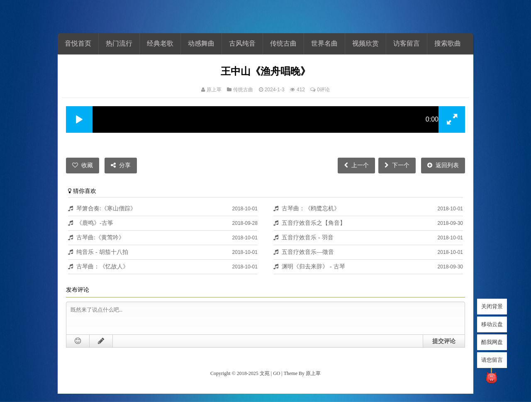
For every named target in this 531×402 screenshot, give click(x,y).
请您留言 (492, 360)
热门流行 (119, 43)
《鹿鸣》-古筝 (94, 223)
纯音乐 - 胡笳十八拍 (102, 252)
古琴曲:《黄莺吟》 (100, 237)
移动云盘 (492, 324)
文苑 (265, 373)
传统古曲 (283, 43)
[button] (79, 119)
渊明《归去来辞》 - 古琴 (313, 266)
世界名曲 (324, 43)
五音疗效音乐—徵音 (308, 252)
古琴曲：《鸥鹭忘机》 (311, 208)
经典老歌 (160, 43)
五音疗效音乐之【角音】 (314, 223)
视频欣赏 (365, 43)
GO (276, 373)
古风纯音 (242, 43)
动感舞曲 (201, 43)
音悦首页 (78, 43)
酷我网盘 (492, 342)
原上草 (214, 90)
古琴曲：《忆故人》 (102, 266)
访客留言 (406, 43)
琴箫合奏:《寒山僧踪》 (106, 208)
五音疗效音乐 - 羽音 (308, 237)
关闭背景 (492, 306)
